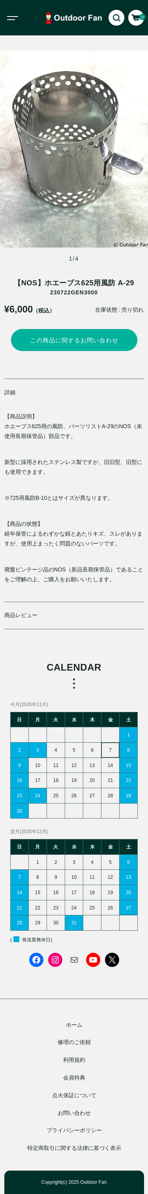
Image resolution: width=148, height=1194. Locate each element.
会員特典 (74, 1078)
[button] (5, 159)
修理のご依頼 (74, 1042)
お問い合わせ (74, 1113)
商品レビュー (20, 615)
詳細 (9, 392)
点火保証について (74, 1095)
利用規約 (74, 1060)
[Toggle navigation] (19, 18)
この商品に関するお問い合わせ (74, 340)
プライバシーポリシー (74, 1130)
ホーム (74, 1025)
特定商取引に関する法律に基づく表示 (74, 1148)
